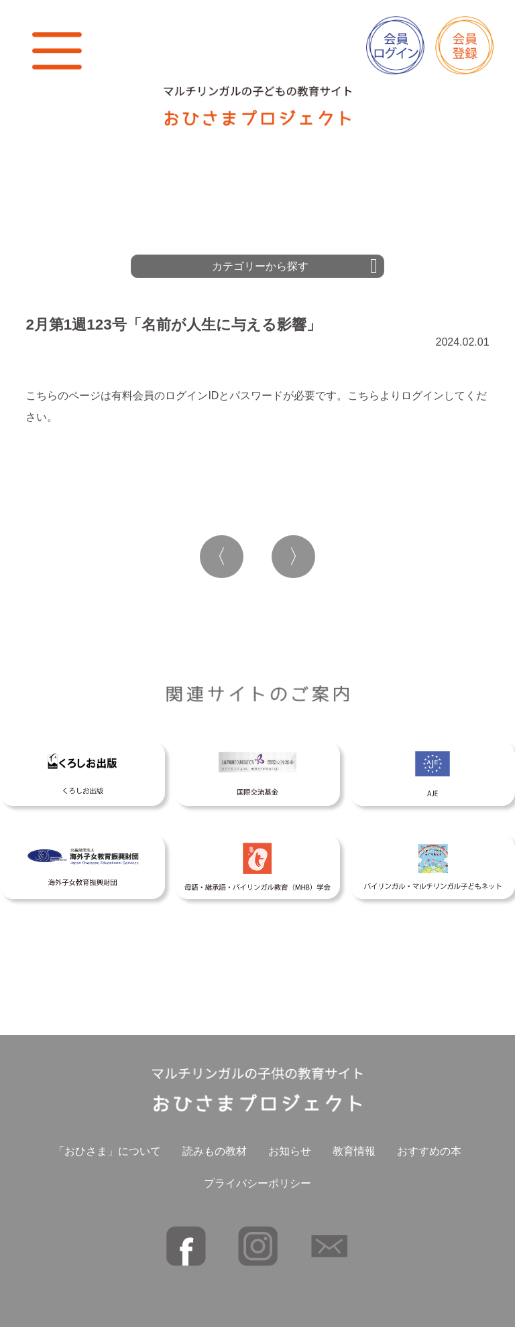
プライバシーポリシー (257, 1183)
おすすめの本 (429, 1151)
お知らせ (289, 1151)
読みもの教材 (214, 1151)
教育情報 (354, 1151)
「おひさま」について (107, 1151)
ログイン (422, 395)
